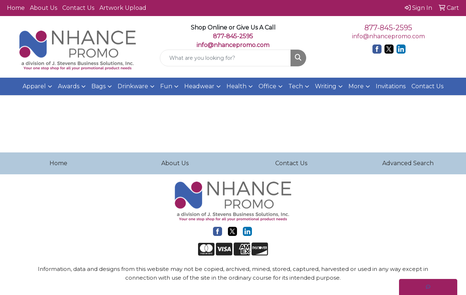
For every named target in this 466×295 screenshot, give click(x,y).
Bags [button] (98, 86)
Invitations (391, 86)
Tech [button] (295, 86)
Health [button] (236, 86)
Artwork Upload (122, 7)
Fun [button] (166, 86)
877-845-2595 (388, 27)
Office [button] (267, 86)
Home (16, 7)
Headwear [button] (199, 86)
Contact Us (78, 7)
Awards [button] (68, 86)
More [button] (356, 86)
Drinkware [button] (133, 86)
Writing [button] (325, 86)
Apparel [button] (34, 86)
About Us (43, 7)
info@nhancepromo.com (233, 45)
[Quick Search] (225, 58)
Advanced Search (408, 163)
